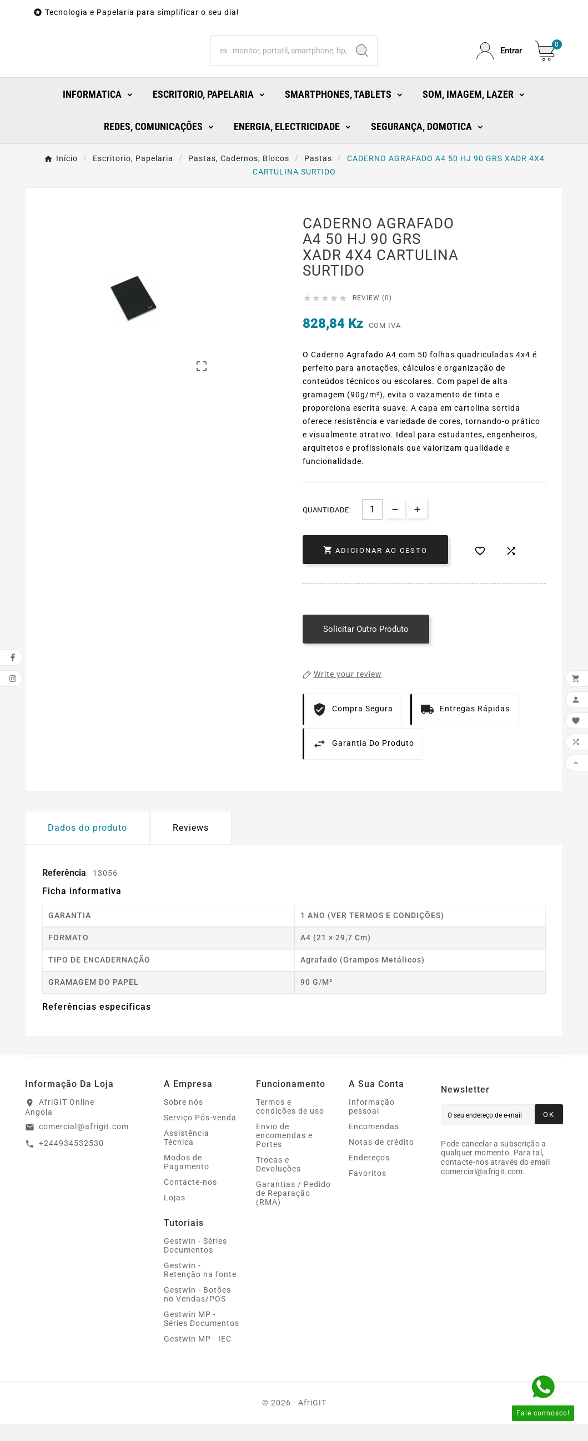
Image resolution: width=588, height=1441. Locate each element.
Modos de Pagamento (186, 1179)
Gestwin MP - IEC (198, 1355)
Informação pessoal (372, 1123)
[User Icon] (499, 59)
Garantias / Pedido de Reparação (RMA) (293, 1209)
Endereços (369, 1174)
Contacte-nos (190, 1198)
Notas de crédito (381, 1158)
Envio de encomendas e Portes (284, 1152)
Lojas (174, 1214)
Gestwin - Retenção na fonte (200, 1286)
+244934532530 (71, 1159)
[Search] (279, 59)
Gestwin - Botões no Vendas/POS (197, 1311)
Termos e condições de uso (290, 1123)
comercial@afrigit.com (84, 1143)
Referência (65, 889)
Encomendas (374, 1143)
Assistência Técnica (186, 1154)
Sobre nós (183, 1118)
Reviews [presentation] (191, 844)
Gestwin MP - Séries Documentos (201, 1335)
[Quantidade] (372, 526)
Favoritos (367, 1189)
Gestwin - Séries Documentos (195, 1262)
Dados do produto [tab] (87, 844)
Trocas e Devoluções (278, 1181)
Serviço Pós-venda (200, 1134)
